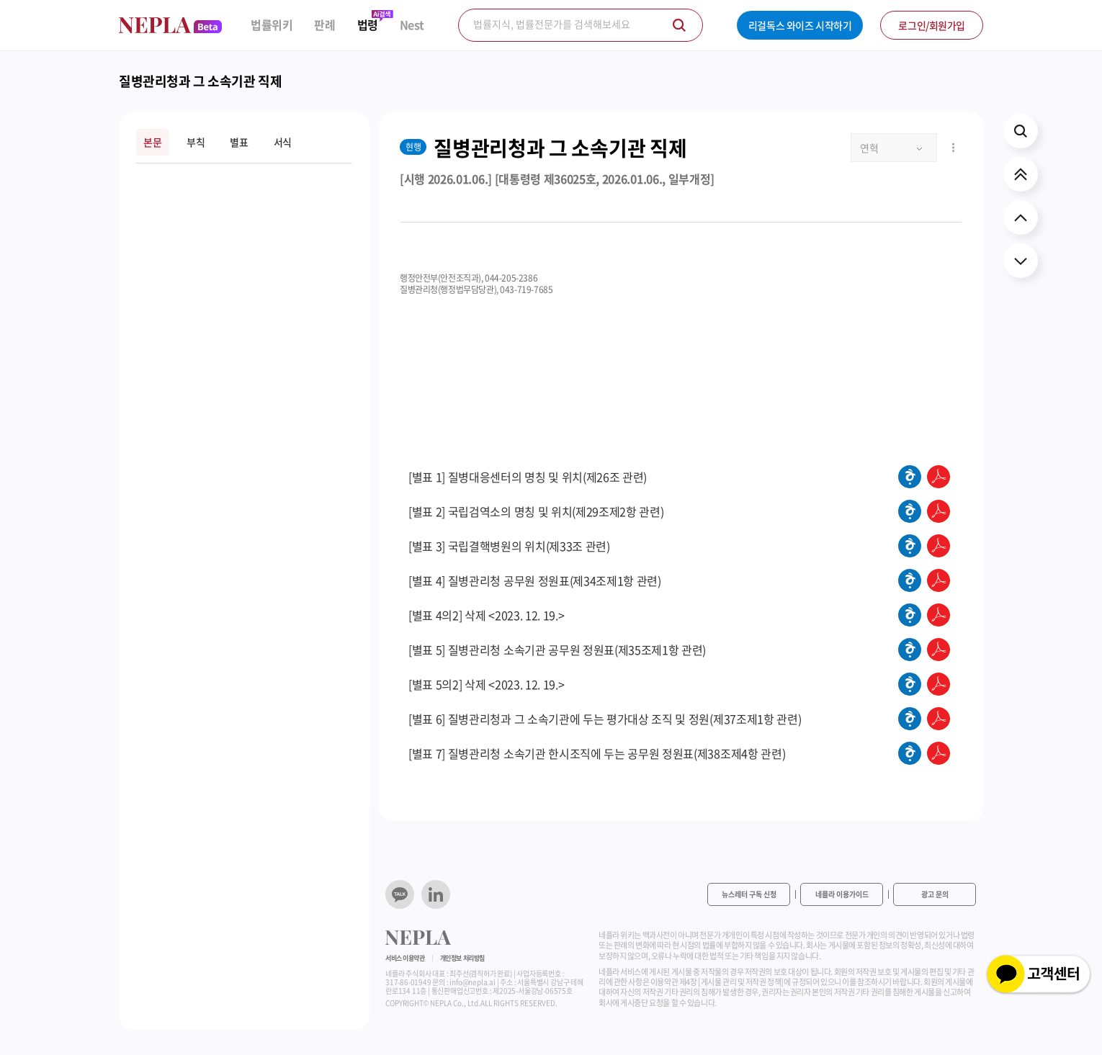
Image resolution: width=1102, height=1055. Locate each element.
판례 (324, 25)
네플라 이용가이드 (842, 894)
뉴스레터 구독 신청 (749, 894)
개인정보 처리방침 (462, 958)
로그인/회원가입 (931, 25)
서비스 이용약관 (405, 958)
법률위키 (271, 25)
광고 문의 (935, 894)
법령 (367, 25)
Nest (412, 25)
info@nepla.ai (472, 982)
